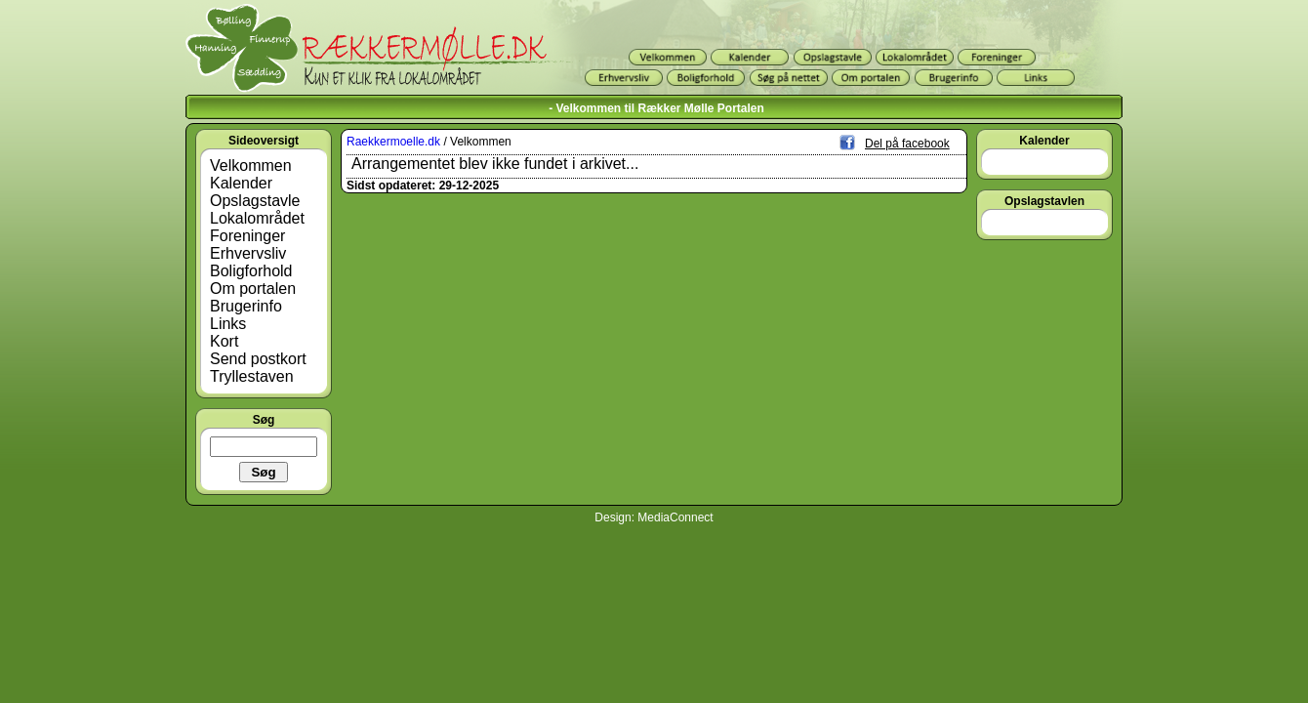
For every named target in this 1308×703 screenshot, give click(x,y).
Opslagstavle (255, 200)
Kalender (241, 183)
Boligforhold (251, 271)
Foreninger (247, 235)
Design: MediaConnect (653, 517)
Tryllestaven (252, 376)
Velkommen (251, 165)
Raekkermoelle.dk (393, 141)
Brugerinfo (246, 306)
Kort (224, 341)
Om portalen (253, 288)
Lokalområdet (257, 218)
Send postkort (258, 359)
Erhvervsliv (248, 253)
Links (228, 323)
